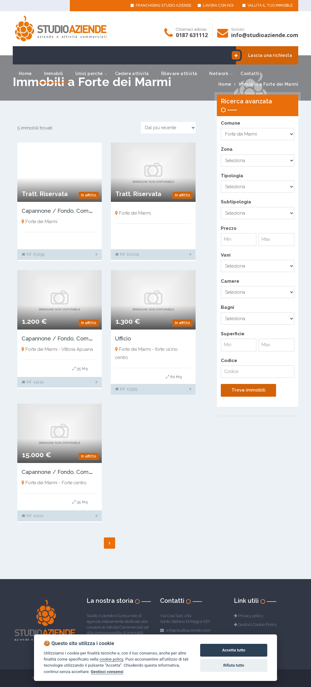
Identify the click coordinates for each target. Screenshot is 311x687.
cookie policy (111, 659)
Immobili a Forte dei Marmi (268, 84)
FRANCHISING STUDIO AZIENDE (161, 5)
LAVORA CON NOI (216, 5)
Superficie (232, 334)
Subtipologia (236, 202)
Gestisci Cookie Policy (257, 624)
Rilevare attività (179, 73)
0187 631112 (192, 35)
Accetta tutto (233, 650)
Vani (226, 255)
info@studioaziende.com (264, 35)
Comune (230, 123)
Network (218, 73)
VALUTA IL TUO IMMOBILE (267, 5)
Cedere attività (132, 73)
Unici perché (89, 73)
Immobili (53, 73)
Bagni (227, 307)
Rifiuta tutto (233, 665)
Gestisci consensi (107, 671)
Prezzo (229, 228)
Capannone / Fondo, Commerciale (67, 211)
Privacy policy (250, 615)
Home (25, 73)
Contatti (250, 73)
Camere (230, 281)
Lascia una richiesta (264, 55)
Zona (227, 149)
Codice (229, 360)
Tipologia (232, 175)
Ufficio (123, 338)
